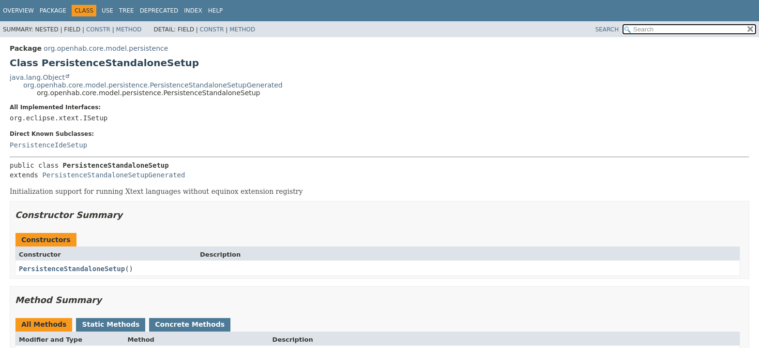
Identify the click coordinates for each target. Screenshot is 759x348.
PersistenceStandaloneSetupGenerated (113, 175)
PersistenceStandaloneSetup (72, 269)
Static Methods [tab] (110, 324)
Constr (98, 29)
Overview (18, 10)
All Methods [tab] (43, 324)
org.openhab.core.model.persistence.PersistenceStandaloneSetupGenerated (153, 85)
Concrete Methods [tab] (190, 324)
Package (53, 10)
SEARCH (607, 29)
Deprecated (159, 10)
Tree (126, 10)
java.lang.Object (37, 77)
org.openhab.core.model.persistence (106, 48)
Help (215, 10)
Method (129, 29)
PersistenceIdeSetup (48, 145)
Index (193, 10)
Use (107, 10)
